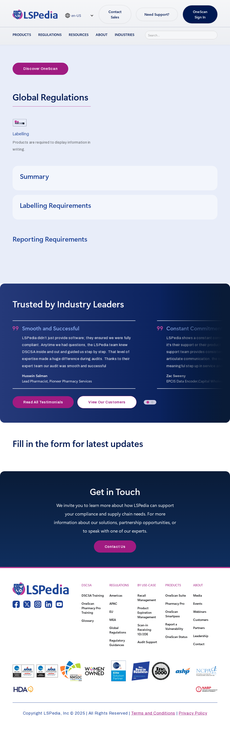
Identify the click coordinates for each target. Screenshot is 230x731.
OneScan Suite (175, 595)
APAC (113, 603)
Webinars (199, 611)
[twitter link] (27, 604)
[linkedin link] (48, 604)
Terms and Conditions (153, 713)
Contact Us (115, 547)
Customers (200, 620)
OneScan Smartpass (172, 613)
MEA (112, 620)
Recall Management (146, 597)
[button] (147, 402)
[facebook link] (16, 604)
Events (197, 603)
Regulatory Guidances (117, 642)
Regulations (50, 34)
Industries (124, 34)
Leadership (200, 636)
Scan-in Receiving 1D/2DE (144, 629)
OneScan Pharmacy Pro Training (91, 608)
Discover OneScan (40, 69)
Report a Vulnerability (174, 626)
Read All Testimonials (43, 402)
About (102, 34)
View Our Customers (107, 402)
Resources (78, 34)
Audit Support (147, 642)
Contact (198, 644)
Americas (115, 595)
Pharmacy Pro (174, 603)
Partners (199, 628)
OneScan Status (176, 637)
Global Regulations (117, 630)
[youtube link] (59, 604)
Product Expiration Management (146, 612)
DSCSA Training (93, 595)
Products (22, 34)
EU (111, 611)
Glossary (88, 620)
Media (197, 595)
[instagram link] (37, 604)
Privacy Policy (193, 713)
